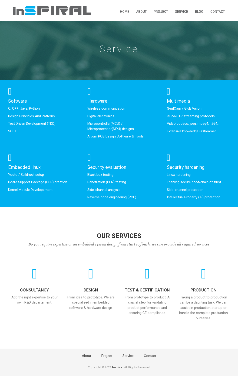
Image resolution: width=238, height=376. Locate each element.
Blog (199, 11)
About (141, 11)
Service (181, 11)
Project (161, 11)
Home (124, 11)
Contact (217, 11)
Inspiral (117, 367)
